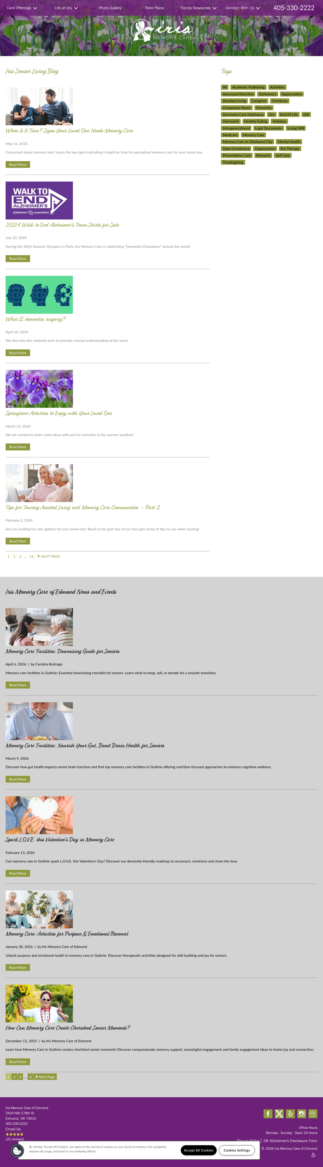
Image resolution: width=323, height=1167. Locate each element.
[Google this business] (312, 1114)
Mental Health (289, 141)
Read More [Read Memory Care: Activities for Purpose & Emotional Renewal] (17, 967)
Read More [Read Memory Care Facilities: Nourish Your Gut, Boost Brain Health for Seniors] (17, 779)
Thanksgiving (233, 162)
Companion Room (237, 107)
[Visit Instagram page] (301, 1114)
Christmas (280, 101)
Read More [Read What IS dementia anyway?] (17, 353)
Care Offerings (22, 7)
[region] (139, 1150)
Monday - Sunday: (279, 1132)
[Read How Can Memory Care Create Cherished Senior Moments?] (161, 1004)
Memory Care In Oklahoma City (247, 141)
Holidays (279, 121)
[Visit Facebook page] (268, 1114)
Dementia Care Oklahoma (243, 114)
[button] (17, 1151)
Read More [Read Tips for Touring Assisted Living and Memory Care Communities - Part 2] (17, 541)
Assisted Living (234, 101)
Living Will (296, 128)
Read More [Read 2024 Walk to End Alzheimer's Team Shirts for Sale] (17, 258)
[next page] (49, 556)
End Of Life (289, 114)
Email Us (13, 1129)
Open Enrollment (236, 148)
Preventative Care (237, 155)
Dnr (272, 114)
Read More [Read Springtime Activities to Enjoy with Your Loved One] (17, 447)
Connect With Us (243, 7)
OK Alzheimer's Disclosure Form (290, 1140)
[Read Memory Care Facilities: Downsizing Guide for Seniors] (161, 628)
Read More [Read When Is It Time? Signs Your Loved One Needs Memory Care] (17, 164)
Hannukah (231, 121)
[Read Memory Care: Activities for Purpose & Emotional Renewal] (161, 910)
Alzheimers (267, 94)
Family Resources (198, 7)
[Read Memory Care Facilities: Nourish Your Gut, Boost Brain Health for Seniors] (161, 722)
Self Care (283, 155)
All (225, 87)
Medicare (230, 135)
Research (263, 155)
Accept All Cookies (199, 1150)
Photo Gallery (110, 7)
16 (31, 556)
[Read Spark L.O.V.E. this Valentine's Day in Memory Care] (161, 816)
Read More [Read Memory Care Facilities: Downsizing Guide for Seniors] (17, 685)
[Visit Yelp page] (290, 1114)
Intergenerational (236, 128)
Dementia (264, 107)
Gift (306, 114)
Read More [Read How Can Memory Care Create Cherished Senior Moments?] (17, 1062)
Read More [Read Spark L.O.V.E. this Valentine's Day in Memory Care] (17, 873)
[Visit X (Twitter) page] (279, 1114)
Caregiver (258, 101)
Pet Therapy (290, 148)
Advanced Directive (238, 94)
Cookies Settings (237, 1150)
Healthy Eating (255, 121)
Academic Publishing (248, 87)
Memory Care (253, 135)
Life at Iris (66, 7)
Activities (277, 87)
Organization (265, 148)
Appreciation (292, 94)
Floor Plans (154, 7)
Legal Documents (268, 128)
